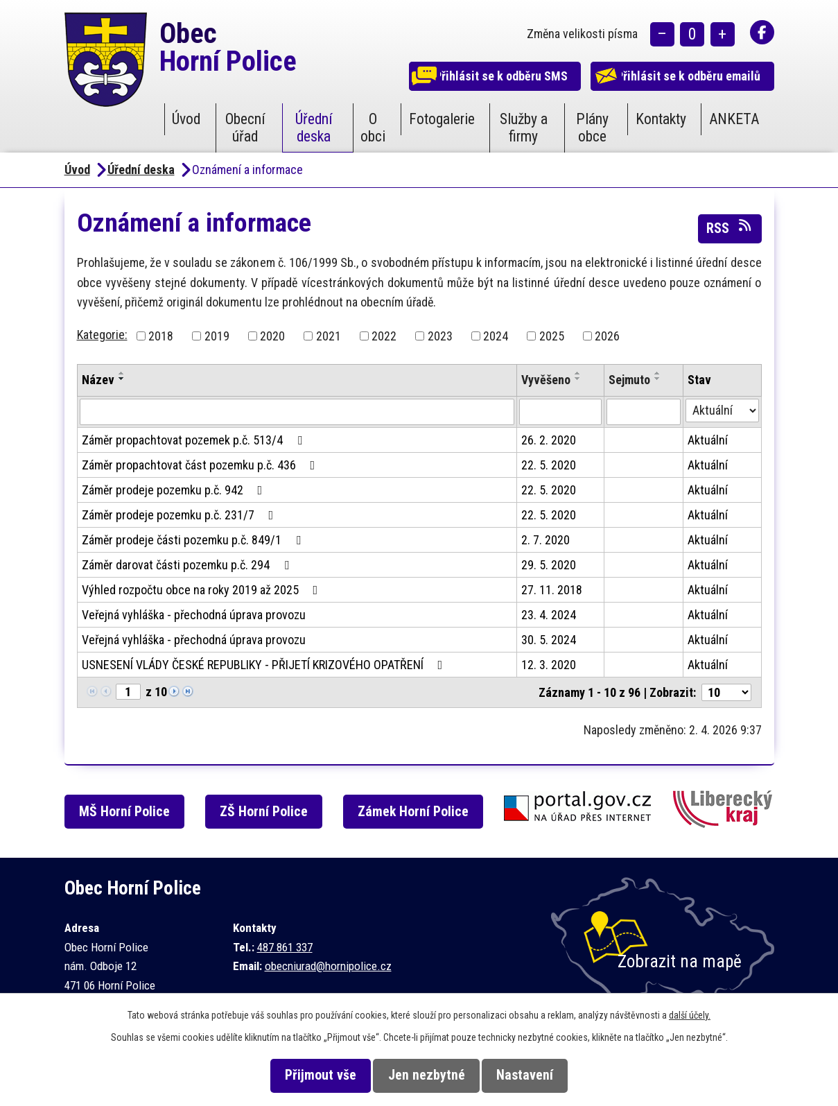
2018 (160, 336)
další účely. (689, 1015)
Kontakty (661, 119)
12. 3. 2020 (548, 664)
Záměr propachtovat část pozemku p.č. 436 (201, 465)
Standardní (692, 35)
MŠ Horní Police (130, 812)
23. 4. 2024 (548, 614)
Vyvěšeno (545, 379)
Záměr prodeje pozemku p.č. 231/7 (180, 515)
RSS (729, 227)
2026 (607, 336)
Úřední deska (314, 127)
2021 (328, 336)
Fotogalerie (442, 119)
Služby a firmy (524, 127)
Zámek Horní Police (424, 812)
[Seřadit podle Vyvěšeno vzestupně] (578, 373)
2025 (551, 336)
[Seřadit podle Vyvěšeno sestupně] (578, 378)
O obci (372, 127)
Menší (662, 35)
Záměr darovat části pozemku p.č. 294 (188, 565)
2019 (216, 336)
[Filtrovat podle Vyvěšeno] (560, 412)
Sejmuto (629, 379)
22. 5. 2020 (548, 465)
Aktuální (708, 440)
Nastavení (536, 1075)
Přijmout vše (308, 1075)
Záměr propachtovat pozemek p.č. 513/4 (195, 440)
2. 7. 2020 (545, 540)
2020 (272, 336)
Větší (722, 35)
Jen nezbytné (426, 1075)
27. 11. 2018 (551, 589)
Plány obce (592, 127)
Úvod (186, 119)
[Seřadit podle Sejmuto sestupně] (657, 378)
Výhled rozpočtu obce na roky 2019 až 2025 (203, 589)
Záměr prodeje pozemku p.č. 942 (175, 490)
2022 (384, 336)
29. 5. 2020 (548, 565)
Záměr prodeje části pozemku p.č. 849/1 (194, 540)
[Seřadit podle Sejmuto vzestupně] (657, 373)
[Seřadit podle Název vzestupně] (122, 373)
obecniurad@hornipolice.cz (328, 966)
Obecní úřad (245, 127)
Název (98, 379)
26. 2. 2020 (548, 440)
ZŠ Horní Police (273, 812)
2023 (440, 336)
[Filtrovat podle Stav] (722, 410)
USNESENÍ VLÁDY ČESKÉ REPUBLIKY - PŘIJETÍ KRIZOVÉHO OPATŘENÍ (265, 664)
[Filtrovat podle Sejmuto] (643, 412)
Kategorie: (102, 334)
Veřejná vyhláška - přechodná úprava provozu (194, 614)
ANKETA (734, 119)
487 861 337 (285, 947)
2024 (495, 336)
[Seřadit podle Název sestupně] (122, 378)
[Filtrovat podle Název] (297, 412)
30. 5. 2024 (548, 639)
